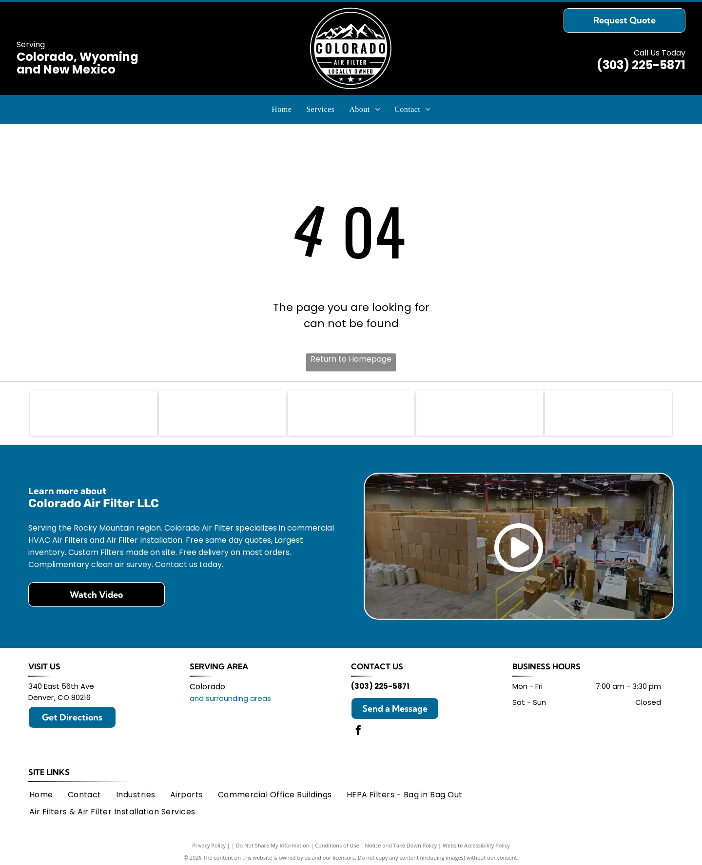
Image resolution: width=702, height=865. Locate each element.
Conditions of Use (337, 842)
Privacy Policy (209, 842)
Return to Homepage (351, 359)
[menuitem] (281, 109)
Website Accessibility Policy (476, 842)
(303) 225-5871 (641, 65)
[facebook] (358, 727)
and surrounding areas (230, 695)
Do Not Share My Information (273, 842)
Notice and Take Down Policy (401, 842)
